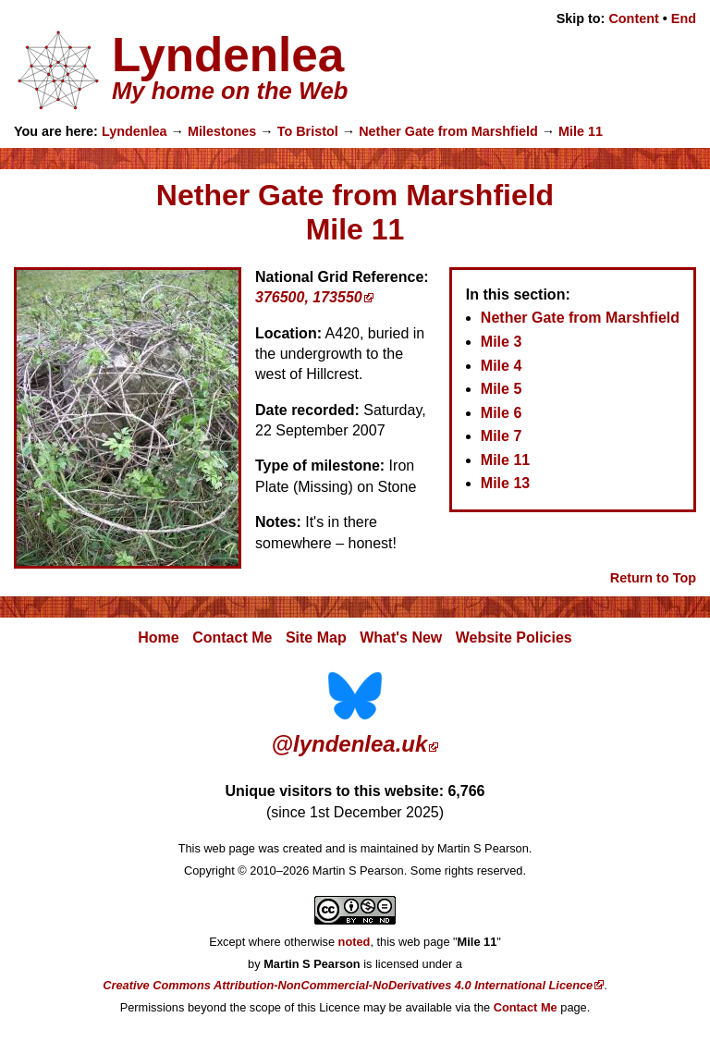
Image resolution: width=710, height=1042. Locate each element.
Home (158, 637)
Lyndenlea (134, 131)
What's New (401, 637)
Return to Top (653, 577)
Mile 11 (580, 131)
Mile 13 (505, 483)
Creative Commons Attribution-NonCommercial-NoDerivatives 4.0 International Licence (348, 985)
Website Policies (514, 637)
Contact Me (232, 637)
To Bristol (307, 131)
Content (633, 18)
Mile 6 (501, 413)
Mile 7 (501, 436)
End (683, 18)
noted (354, 942)
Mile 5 (501, 389)
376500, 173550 (308, 297)
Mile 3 (501, 341)
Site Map (316, 637)
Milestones (222, 131)
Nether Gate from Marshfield (448, 131)
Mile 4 (501, 366)
